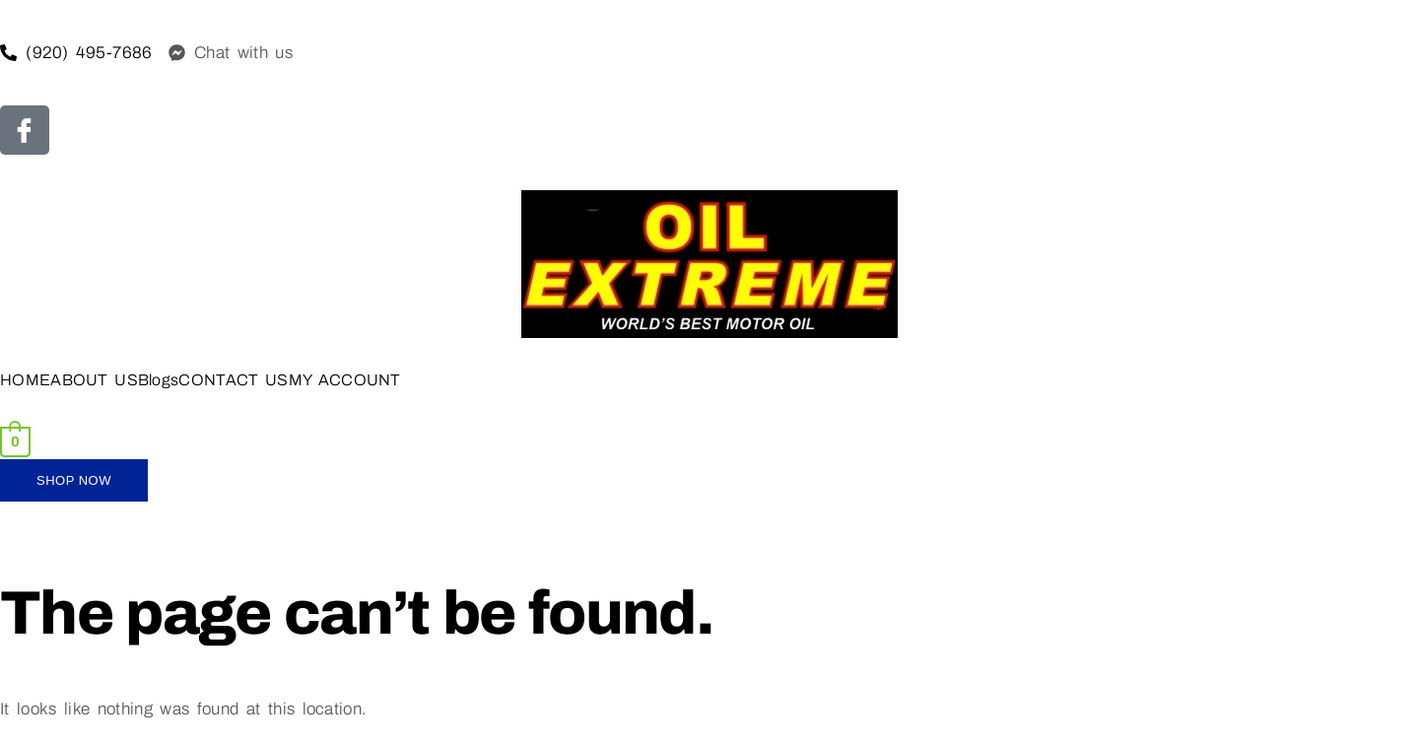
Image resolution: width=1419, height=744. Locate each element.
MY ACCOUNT (345, 380)
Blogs (158, 380)
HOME (25, 380)
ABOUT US (94, 380)
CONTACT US (233, 380)
